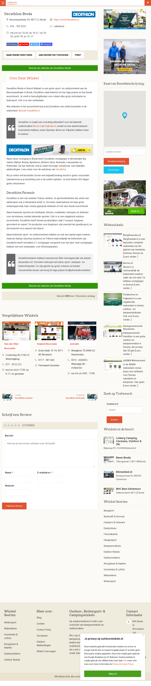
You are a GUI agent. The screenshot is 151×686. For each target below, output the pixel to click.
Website (9, 485)
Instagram (46, 44)
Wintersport (110, 586)
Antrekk (74, 344)
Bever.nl (37, 126)
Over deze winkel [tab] (24, 78)
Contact (41, 629)
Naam (9, 472)
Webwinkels (110, 580)
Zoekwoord (112, 409)
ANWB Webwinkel (134, 365)
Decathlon (61, 169)
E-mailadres (44, 472)
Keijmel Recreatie (47, 344)
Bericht (9, 435)
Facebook (12, 44)
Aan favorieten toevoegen (53, 55)
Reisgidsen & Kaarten (115, 568)
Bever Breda (123, 462)
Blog (39, 623)
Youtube (23, 44)
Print (78, 55)
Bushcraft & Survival (114, 521)
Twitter (34, 44)
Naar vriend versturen (19, 55)
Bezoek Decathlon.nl (29, 110)
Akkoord (113, 674)
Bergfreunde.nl (132, 240)
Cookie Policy (44, 635)
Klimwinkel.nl (124, 477)
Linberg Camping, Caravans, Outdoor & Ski (129, 446)
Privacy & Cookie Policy (122, 664)
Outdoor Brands (112, 557)
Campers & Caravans (114, 527)
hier (125, 660)
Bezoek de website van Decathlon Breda (50, 68)
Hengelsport (110, 545)
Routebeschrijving (116, 166)
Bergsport (109, 515)
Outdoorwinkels (112, 563)
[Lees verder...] (130, 261)
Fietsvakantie (111, 539)
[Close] (143, 635)
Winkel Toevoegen (46, 656)
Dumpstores (110, 533)
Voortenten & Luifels (114, 574)
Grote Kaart (113, 175)
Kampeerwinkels (112, 551)
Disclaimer (42, 641)
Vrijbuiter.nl (50, 126)
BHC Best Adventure (128, 494)
